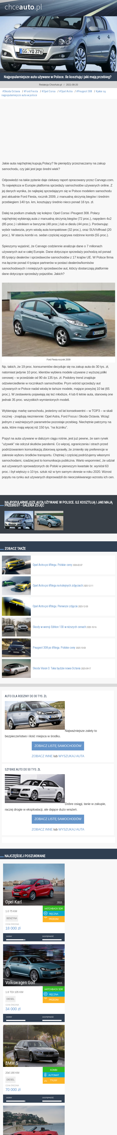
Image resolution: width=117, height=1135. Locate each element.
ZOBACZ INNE (42, 756)
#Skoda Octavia (11, 91)
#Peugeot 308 (84, 91)
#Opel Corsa (48, 91)
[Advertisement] (58, 135)
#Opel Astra (66, 91)
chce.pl (23, 5)
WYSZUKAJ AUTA (71, 756)
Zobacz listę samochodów (57, 746)
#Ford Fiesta (31, 91)
